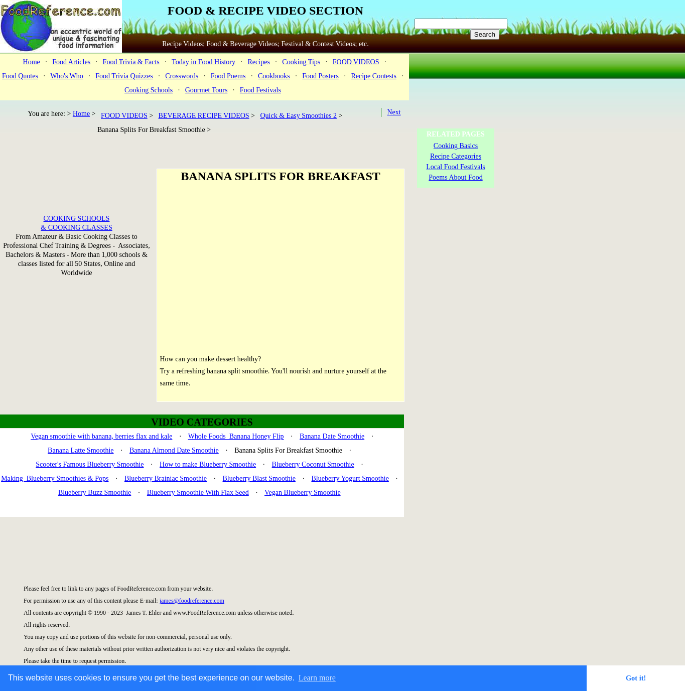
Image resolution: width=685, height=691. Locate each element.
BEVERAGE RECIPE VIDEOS (204, 115)
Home (31, 62)
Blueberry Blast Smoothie (259, 478)
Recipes (259, 62)
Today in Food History (203, 62)
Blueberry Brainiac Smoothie (165, 478)
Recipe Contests (373, 76)
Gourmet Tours (206, 90)
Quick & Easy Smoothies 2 (298, 115)
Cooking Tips (301, 62)
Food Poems (228, 76)
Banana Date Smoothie (332, 436)
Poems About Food (455, 177)
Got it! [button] (636, 678)
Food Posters (320, 76)
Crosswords (181, 76)
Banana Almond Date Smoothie (174, 450)
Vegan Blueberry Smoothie (302, 492)
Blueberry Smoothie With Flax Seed (198, 492)
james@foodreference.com (192, 600)
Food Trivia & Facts (131, 62)
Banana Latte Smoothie (80, 450)
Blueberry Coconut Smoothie (313, 464)
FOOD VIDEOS (356, 62)
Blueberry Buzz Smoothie (94, 492)
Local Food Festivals (455, 167)
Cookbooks (274, 76)
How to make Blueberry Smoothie (208, 464)
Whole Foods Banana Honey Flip (236, 436)
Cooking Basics (456, 146)
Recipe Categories (455, 156)
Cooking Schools (148, 90)
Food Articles (71, 62)
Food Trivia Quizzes (124, 76)
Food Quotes (20, 76)
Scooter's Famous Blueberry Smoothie (90, 464)
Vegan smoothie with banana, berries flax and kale (101, 436)
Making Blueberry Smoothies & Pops (54, 478)
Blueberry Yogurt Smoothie (349, 478)
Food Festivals (260, 90)
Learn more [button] (317, 677)
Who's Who (66, 76)
